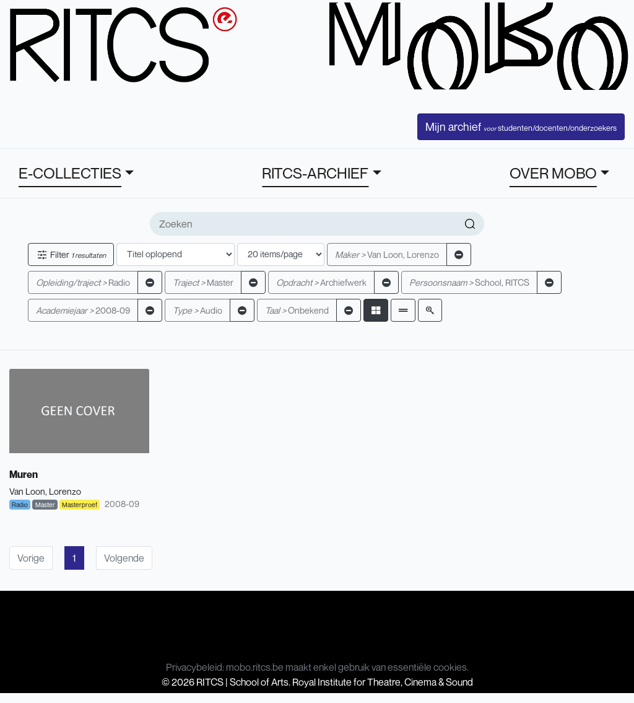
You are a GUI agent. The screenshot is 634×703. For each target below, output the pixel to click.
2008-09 (83, 310)
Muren (23, 474)
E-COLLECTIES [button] (70, 173)
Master (203, 282)
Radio (83, 282)
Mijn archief (521, 126)
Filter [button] (71, 254)
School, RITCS (469, 282)
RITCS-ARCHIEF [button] (315, 173)
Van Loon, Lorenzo (387, 254)
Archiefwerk (321, 282)
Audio (197, 310)
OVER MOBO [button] (553, 173)
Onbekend (297, 310)
